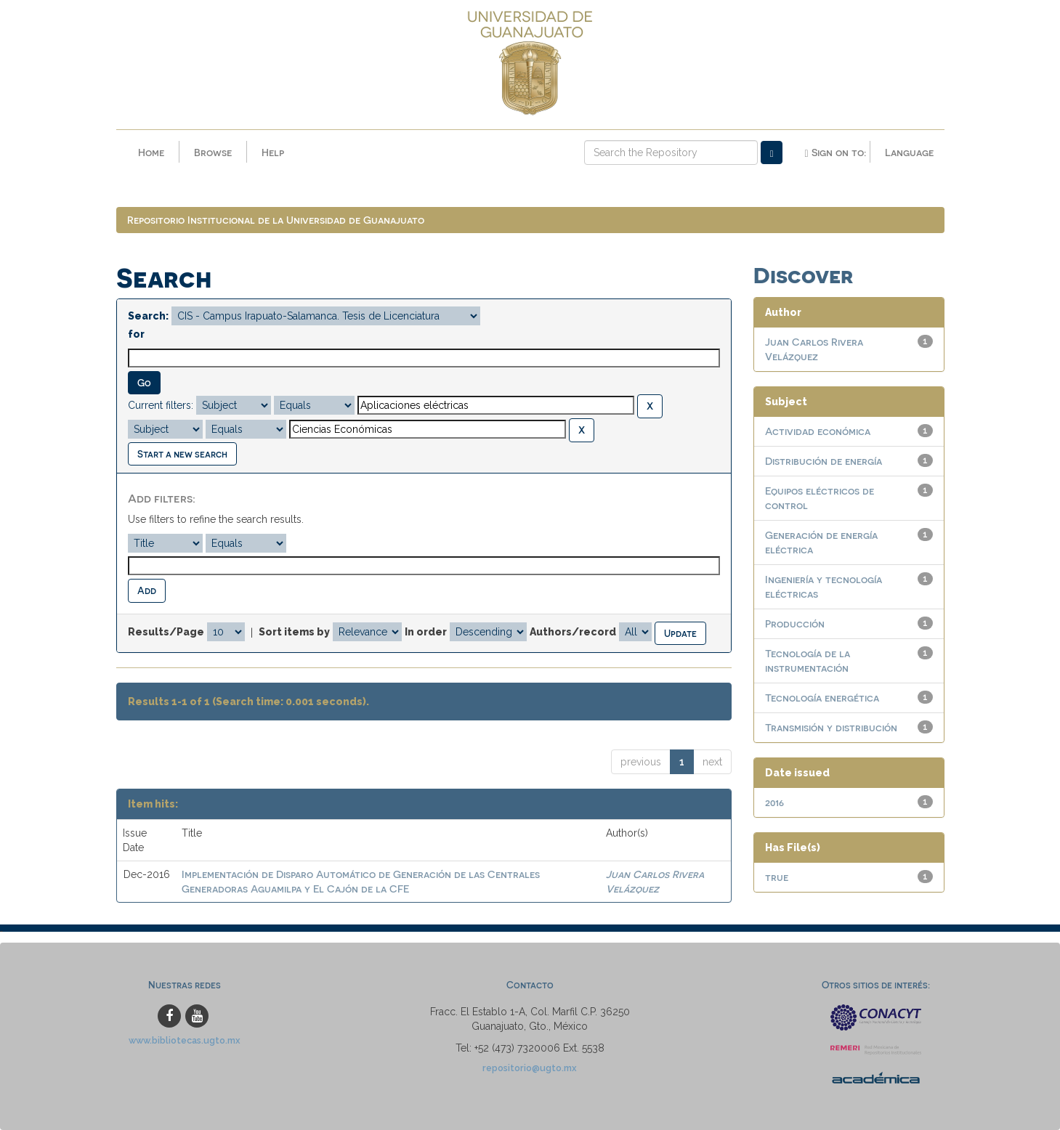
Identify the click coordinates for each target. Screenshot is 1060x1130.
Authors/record (573, 632)
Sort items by (294, 632)
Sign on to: (834, 152)
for (136, 334)
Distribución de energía (823, 461)
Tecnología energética (822, 697)
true (776, 877)
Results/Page (166, 632)
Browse (213, 152)
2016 (774, 802)
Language (909, 152)
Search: (148, 316)
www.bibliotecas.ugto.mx (184, 1040)
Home (151, 152)
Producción (795, 623)
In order (426, 632)
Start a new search (182, 453)
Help (273, 152)
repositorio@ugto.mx (529, 1067)
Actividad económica (817, 431)
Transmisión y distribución (831, 727)
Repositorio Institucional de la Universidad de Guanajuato (275, 220)
